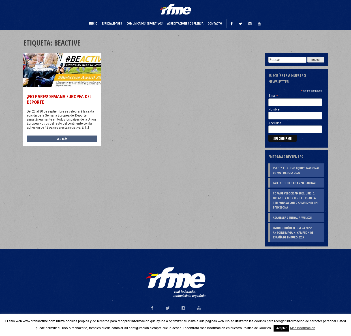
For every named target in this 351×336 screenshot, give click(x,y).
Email (273, 96)
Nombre (274, 109)
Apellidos (274, 123)
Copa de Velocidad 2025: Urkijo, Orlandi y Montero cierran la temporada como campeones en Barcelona (295, 200)
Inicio (93, 23)
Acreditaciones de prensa (185, 23)
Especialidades (112, 23)
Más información (302, 328)
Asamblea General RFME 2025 (292, 217)
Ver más (62, 139)
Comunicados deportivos (144, 23)
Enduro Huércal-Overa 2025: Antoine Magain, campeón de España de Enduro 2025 (293, 232)
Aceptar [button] (281, 328)
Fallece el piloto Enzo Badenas (294, 183)
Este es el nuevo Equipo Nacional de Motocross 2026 (296, 170)
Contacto (215, 23)
